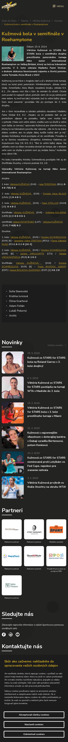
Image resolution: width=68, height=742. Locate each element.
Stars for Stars (9, 20)
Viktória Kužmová (41, 20)
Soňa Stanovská (18, 291)
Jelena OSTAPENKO (23, 222)
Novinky (58, 20)
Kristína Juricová (18, 296)
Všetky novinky (55, 345)
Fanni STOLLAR (50, 203)
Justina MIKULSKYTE (32, 253)
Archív (13, 315)
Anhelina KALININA (55, 212)
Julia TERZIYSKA (47, 184)
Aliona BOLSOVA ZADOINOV (25, 270)
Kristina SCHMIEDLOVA (53, 237)
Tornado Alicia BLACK (54, 193)
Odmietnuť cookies (34, 734)
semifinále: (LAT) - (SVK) (32, 223)
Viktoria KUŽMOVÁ (20, 184)
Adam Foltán (16, 306)
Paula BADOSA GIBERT (52, 266)
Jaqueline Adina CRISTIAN (28, 240)
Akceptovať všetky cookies (34, 714)
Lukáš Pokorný (18, 310)
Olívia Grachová (18, 301)
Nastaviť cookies (34, 724)
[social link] (4, 635)
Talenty (24, 20)
